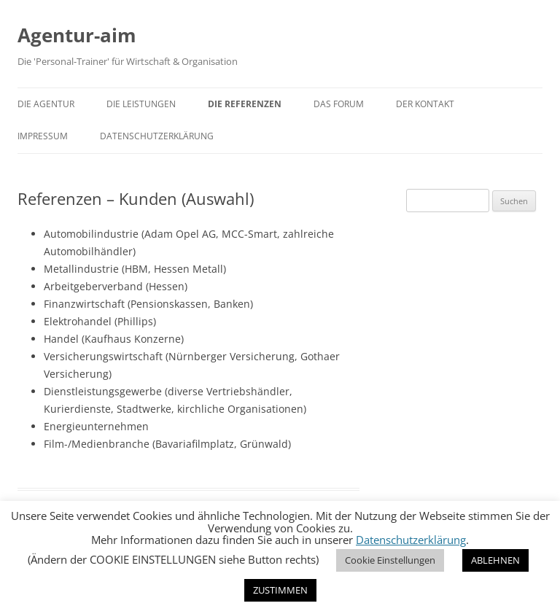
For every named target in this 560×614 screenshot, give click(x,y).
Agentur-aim (77, 35)
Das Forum (339, 104)
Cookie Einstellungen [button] (390, 560)
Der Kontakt (425, 104)
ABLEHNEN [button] (495, 560)
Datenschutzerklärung (157, 136)
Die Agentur (46, 104)
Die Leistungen (141, 104)
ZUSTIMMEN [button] (280, 589)
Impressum (43, 136)
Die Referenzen (244, 104)
